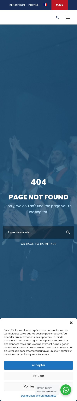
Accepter (38, 365)
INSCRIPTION (17, 5)
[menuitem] (45, 6)
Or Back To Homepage (38, 244)
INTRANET (34, 5)
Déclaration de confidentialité (38, 395)
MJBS (59, 5)
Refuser (38, 376)
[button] (71, 323)
